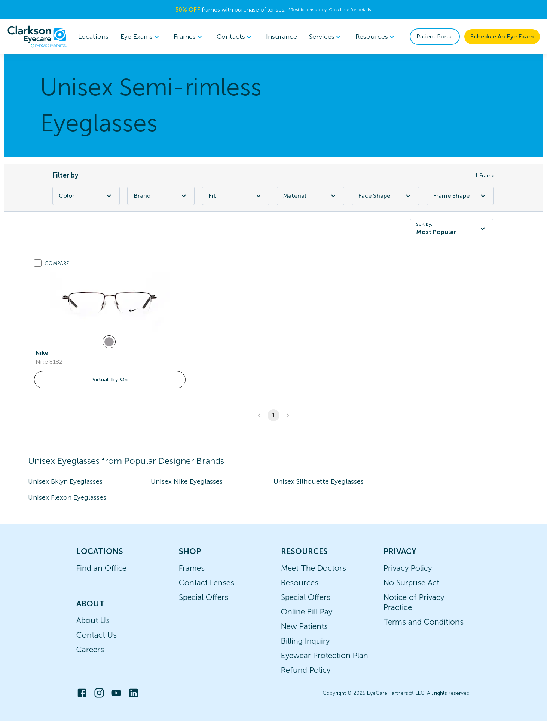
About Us (93, 620)
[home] (37, 36)
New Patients (304, 626)
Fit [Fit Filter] (235, 195)
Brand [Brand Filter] (161, 195)
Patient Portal (434, 36)
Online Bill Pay (306, 611)
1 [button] (273, 415)
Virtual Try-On (110, 379)
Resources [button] (376, 36)
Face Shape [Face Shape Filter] (385, 195)
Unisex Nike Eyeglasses (187, 481)
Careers (90, 649)
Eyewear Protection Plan (324, 655)
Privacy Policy (407, 568)
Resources (299, 582)
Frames (192, 568)
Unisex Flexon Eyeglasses (67, 497)
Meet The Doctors (313, 568)
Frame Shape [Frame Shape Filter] (460, 195)
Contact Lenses (206, 582)
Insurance (281, 37)
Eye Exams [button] (141, 36)
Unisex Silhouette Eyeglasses (319, 481)
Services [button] (326, 36)
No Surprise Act (411, 582)
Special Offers (203, 597)
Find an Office (101, 568)
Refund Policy (305, 670)
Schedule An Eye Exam (502, 36)
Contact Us (96, 635)
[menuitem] (141, 37)
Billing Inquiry (305, 640)
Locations (93, 37)
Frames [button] (189, 36)
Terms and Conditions (423, 621)
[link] (110, 302)
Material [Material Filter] (310, 195)
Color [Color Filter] (86, 195)
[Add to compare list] (38, 263)
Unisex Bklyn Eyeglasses (65, 481)
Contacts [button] (235, 36)
